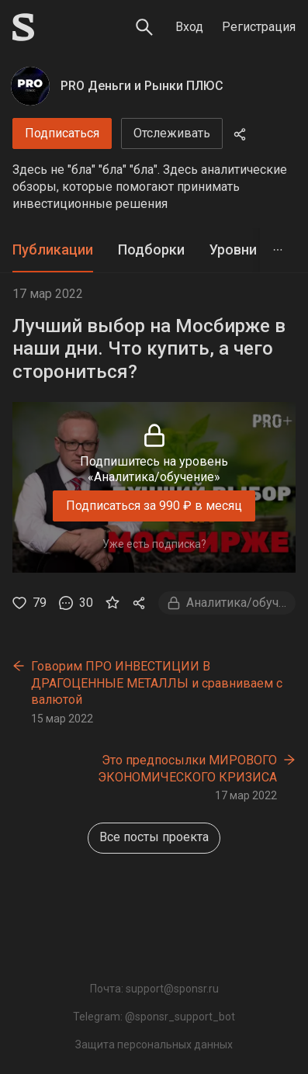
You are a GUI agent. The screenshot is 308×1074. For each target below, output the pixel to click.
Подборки (151, 249)
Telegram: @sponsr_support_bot (154, 1016)
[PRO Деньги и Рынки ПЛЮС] (30, 86)
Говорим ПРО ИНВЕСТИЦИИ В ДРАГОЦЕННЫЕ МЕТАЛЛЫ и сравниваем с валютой (156, 683)
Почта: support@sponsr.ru (154, 988)
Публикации (52, 249)
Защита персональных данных (154, 1044)
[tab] (52, 250)
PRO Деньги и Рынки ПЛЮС (142, 85)
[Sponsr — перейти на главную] (23, 27)
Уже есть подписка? (154, 544)
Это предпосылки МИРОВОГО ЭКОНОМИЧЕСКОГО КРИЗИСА (187, 769)
